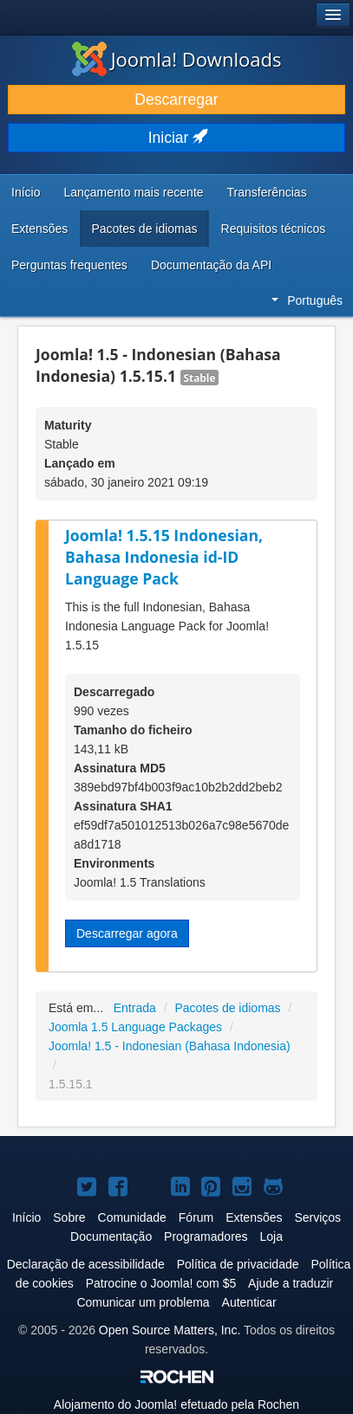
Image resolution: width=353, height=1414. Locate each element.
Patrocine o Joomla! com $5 (161, 1283)
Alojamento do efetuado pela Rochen (176, 1404)
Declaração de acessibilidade (86, 1264)
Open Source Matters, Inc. (169, 1330)
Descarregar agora (127, 933)
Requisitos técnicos (273, 229)
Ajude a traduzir (290, 1283)
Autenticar (249, 1302)
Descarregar (176, 99)
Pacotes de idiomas (144, 229)
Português (307, 300)
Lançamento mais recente (133, 192)
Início (25, 192)
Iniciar (177, 137)
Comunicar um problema (142, 1302)
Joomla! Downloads (177, 59)
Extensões (39, 229)
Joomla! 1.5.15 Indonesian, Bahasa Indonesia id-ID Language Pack (164, 556)
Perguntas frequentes (69, 265)
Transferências (267, 192)
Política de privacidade (238, 1264)
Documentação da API (211, 265)
